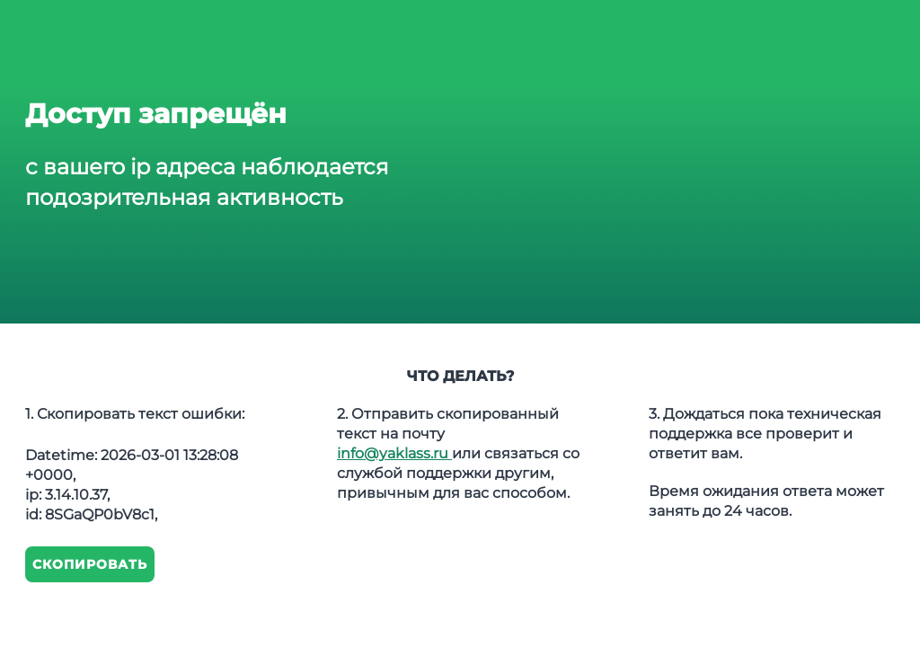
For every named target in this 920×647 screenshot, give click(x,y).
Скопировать (89, 564)
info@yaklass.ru (394, 453)
